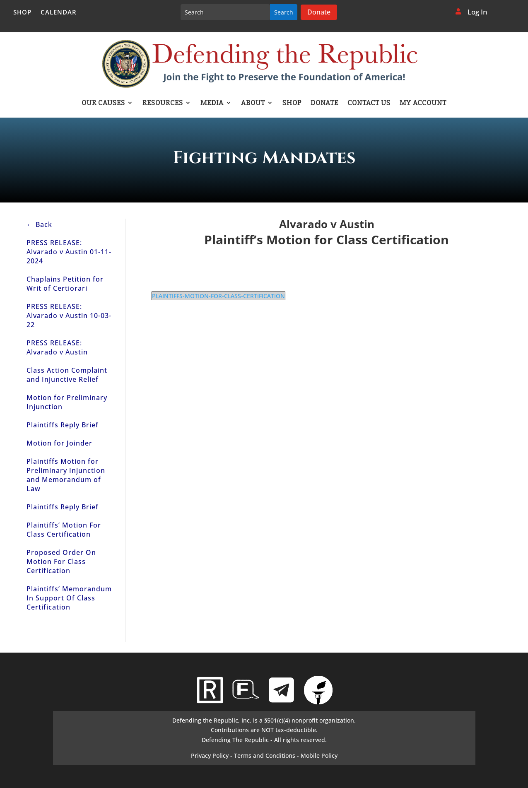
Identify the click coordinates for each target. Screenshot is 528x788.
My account (423, 103)
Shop (22, 12)
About (253, 103)
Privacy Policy (210, 755)
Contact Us (369, 103)
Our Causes (103, 103)
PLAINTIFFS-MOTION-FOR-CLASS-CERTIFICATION (218, 296)
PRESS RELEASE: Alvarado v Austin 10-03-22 (69, 315)
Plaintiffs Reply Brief (63, 424)
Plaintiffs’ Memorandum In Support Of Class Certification (69, 598)
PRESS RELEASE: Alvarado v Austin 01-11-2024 (69, 251)
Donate (318, 12)
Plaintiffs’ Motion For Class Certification (64, 530)
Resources (162, 103)
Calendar (59, 12)
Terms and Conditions (264, 755)
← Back (39, 224)
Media (212, 103)
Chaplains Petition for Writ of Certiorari (65, 284)
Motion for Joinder (59, 443)
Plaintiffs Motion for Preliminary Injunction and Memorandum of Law (66, 475)
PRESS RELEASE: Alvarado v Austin (57, 347)
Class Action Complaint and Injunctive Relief (67, 375)
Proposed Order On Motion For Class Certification (61, 561)
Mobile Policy (319, 755)
